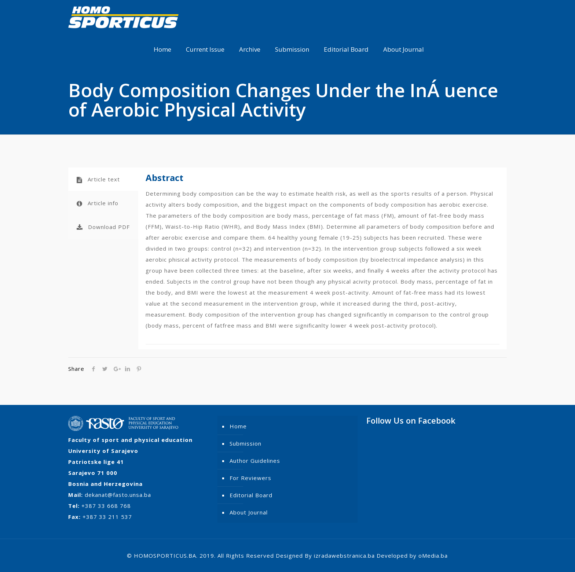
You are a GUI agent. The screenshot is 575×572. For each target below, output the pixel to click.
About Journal (249, 512)
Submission (245, 443)
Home (238, 426)
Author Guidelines (255, 460)
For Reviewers (250, 477)
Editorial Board (251, 495)
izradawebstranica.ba (344, 555)
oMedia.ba (433, 555)
